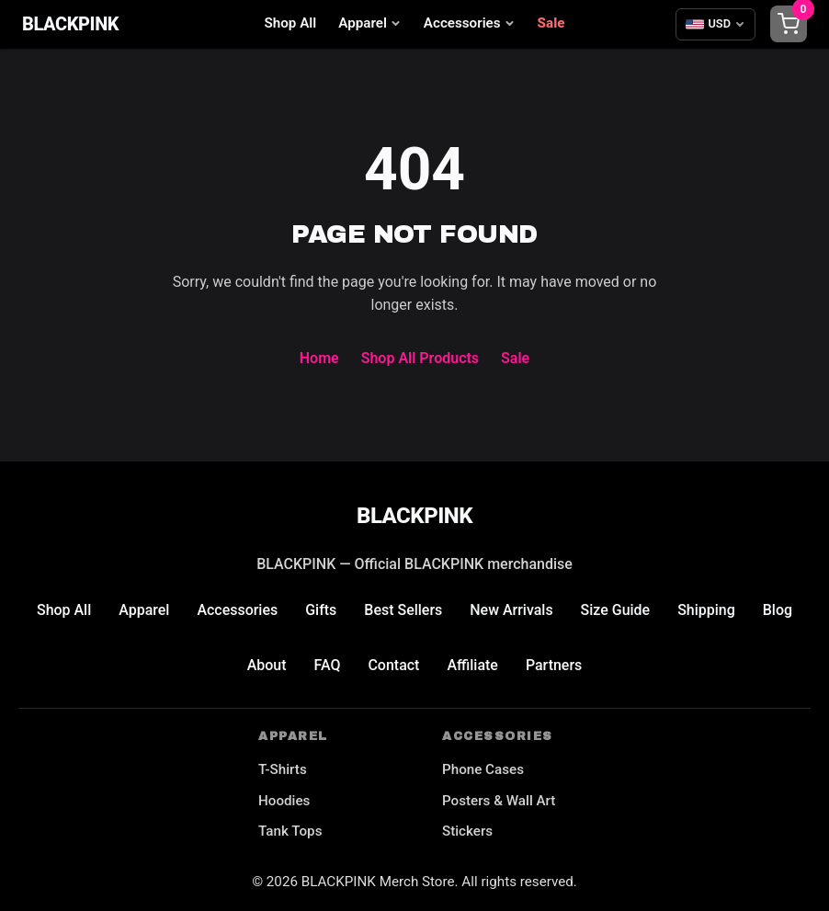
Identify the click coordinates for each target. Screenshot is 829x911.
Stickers (467, 831)
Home (319, 358)
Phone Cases (483, 769)
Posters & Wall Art (498, 800)
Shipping (707, 610)
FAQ (326, 665)
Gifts (320, 610)
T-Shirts (282, 769)
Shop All (291, 23)
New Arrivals (511, 610)
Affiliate (472, 665)
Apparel (370, 23)
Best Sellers (403, 610)
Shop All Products (420, 358)
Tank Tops (290, 831)
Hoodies (284, 800)
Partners (554, 665)
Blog (777, 610)
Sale (551, 23)
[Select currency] (715, 24)
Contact (393, 665)
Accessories (470, 23)
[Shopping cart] (788, 24)
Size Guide (616, 610)
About (266, 665)
